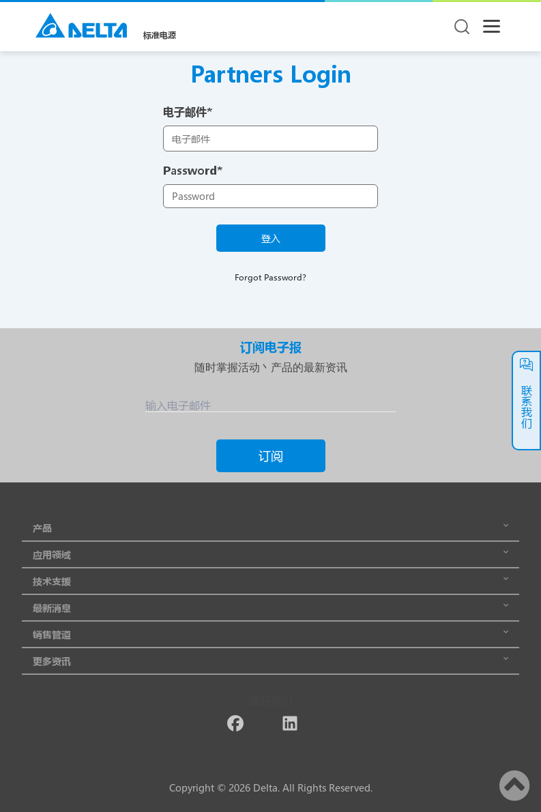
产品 (270, 528)
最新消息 (270, 607)
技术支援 (270, 581)
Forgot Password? (270, 277)
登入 (270, 238)
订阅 (271, 456)
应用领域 (270, 554)
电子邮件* (187, 111)
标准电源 (159, 35)
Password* (192, 170)
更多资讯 (270, 661)
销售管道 (270, 634)
